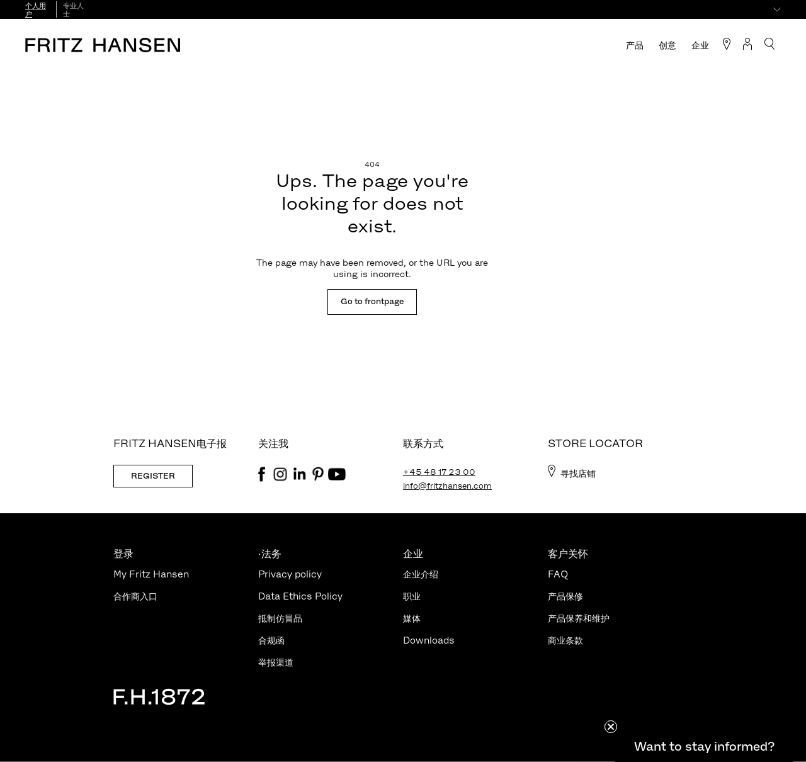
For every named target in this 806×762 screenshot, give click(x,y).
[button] (704, 746)
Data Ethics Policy (300, 596)
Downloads (429, 640)
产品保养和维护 (579, 618)
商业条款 (565, 640)
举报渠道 (275, 662)
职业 (412, 596)
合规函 (271, 640)
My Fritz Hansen (151, 574)
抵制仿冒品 (280, 618)
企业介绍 (420, 574)
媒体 (412, 618)
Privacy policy (290, 574)
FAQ (558, 574)
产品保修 (565, 596)
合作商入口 (135, 596)
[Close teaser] (610, 726)
